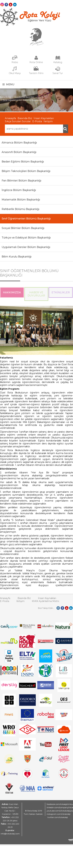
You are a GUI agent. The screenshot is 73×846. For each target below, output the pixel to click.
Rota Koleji (5, 97)
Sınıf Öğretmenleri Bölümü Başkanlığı (22, 100)
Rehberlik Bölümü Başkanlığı (20, 209)
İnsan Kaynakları (44, 118)
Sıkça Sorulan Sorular (18, 121)
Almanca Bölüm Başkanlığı (19, 142)
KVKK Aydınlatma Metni (45, 601)
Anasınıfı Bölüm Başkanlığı (19, 152)
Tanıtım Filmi (36, 73)
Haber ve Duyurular (36, 294)
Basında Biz (25, 118)
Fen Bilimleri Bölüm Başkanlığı (21, 180)
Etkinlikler (61, 292)
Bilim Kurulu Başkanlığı (17, 256)
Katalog (57, 62)
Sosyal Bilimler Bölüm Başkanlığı (23, 228)
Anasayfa (10, 118)
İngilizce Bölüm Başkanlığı (19, 190)
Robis (15, 62)
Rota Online (36, 62)
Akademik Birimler (24, 97)
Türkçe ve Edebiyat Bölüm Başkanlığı (26, 237)
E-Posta (37, 121)
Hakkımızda (12, 292)
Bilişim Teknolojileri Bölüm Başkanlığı (26, 171)
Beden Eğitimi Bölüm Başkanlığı (23, 161)
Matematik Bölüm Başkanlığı (21, 199)
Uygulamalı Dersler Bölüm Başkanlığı (26, 247)
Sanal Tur (58, 73)
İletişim (48, 121)
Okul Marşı (15, 73)
